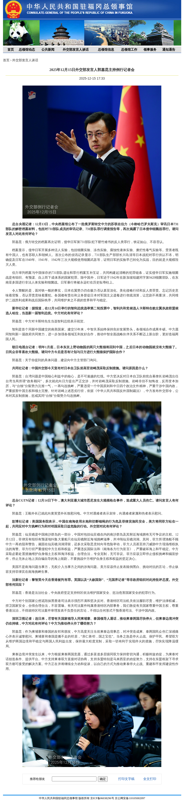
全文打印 (149, 779)
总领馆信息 (106, 49)
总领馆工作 (129, 49)
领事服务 (149, 49)
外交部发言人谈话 (76, 49)
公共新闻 (47, 49)
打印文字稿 (126, 779)
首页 (10, 49)
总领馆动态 (27, 49)
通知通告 (168, 49)
